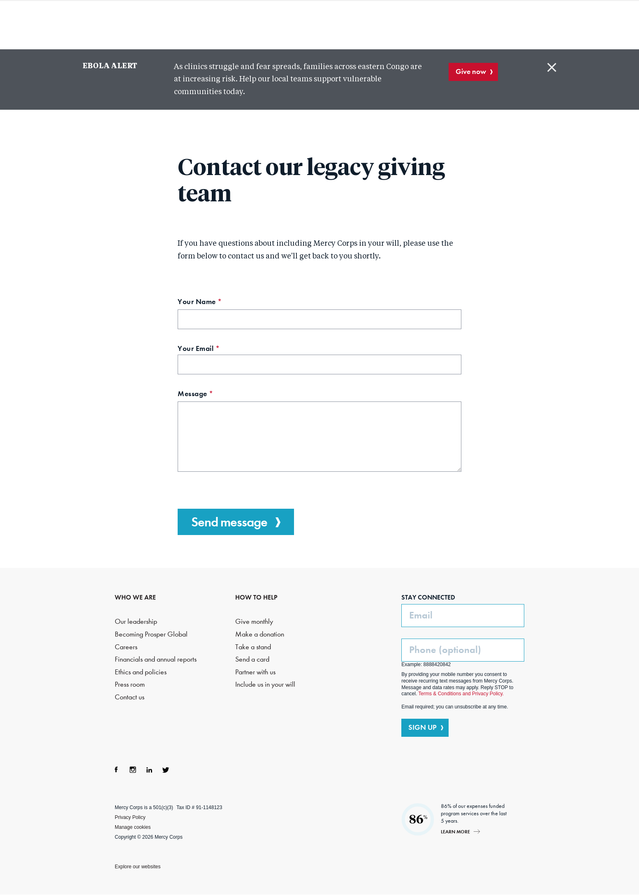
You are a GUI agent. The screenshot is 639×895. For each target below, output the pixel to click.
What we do (268, 24)
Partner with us (255, 672)
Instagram (132, 769)
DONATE (545, 24)
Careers (126, 647)
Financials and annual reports (156, 659)
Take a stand (253, 647)
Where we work (351, 24)
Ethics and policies (141, 672)
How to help (419, 24)
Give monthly (254, 621)
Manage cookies (132, 827)
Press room (130, 684)
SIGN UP (422, 727)
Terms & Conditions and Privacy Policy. (461, 694)
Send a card (252, 659)
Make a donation (259, 634)
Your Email (214, 349)
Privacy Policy (130, 817)
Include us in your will (265, 684)
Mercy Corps (92, 23)
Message (210, 394)
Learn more (455, 831)
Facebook (116, 769)
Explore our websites (137, 867)
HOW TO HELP (256, 597)
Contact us (129, 697)
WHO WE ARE (135, 597)
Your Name (215, 302)
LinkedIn (149, 769)
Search (499, 24)
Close (551, 67)
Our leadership (136, 621)
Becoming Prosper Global (151, 634)
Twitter (165, 769)
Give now (471, 71)
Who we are (191, 24)
